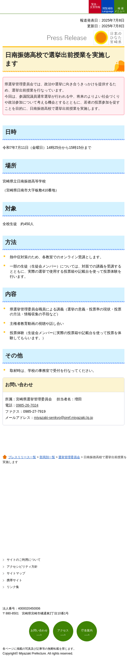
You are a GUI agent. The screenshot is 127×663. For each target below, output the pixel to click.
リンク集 (13, 587)
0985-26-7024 (27, 405)
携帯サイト (14, 580)
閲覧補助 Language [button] (107, 10)
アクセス (63, 630)
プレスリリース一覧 (22, 457)
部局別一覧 (47, 457)
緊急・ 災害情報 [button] (95, 5)
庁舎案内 (87, 630)
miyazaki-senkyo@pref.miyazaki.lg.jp (63, 418)
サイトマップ (16, 573)
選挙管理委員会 (69, 457)
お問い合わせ (39, 630)
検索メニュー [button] (119, 10)
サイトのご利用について (24, 559)
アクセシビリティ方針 (22, 566)
